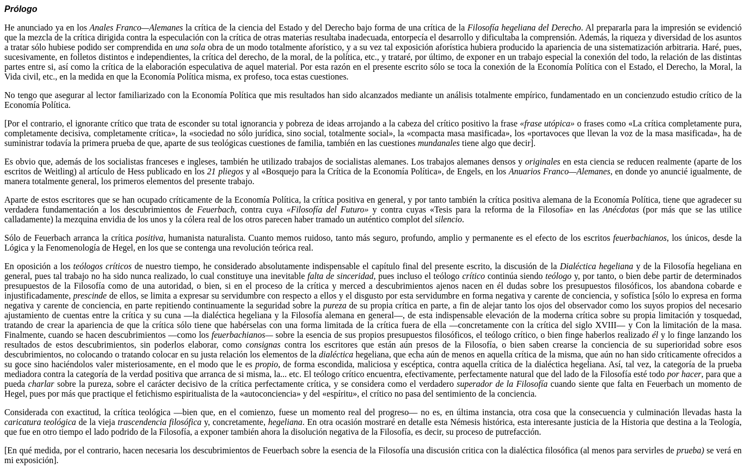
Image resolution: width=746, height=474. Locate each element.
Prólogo (20, 9)
